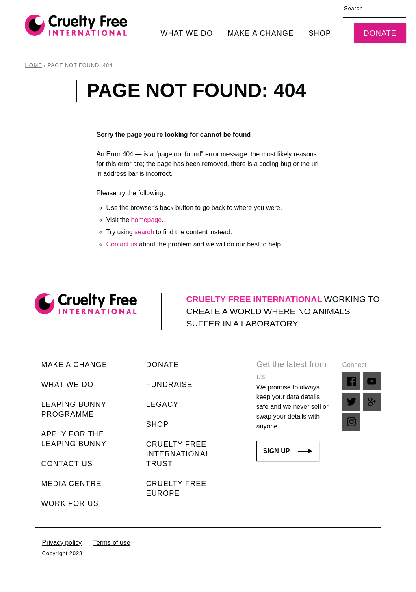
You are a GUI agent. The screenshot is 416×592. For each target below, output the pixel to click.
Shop (320, 33)
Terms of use (111, 542)
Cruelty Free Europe (176, 488)
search (144, 232)
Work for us (69, 503)
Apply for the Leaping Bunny (73, 439)
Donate (380, 33)
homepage (146, 219)
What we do (186, 33)
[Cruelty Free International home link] (76, 25)
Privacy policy (62, 542)
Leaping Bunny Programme (73, 409)
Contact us (121, 244)
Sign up (288, 450)
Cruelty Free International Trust (178, 454)
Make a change (261, 33)
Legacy (162, 404)
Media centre (71, 484)
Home (33, 65)
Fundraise (169, 384)
